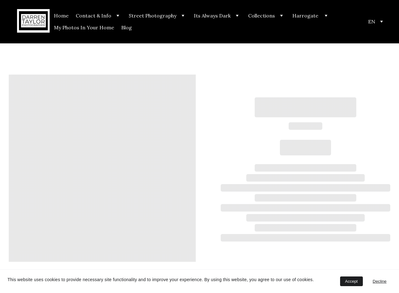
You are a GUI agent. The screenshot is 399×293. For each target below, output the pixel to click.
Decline (380, 281)
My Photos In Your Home (84, 27)
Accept (351, 281)
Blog (126, 27)
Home (61, 15)
